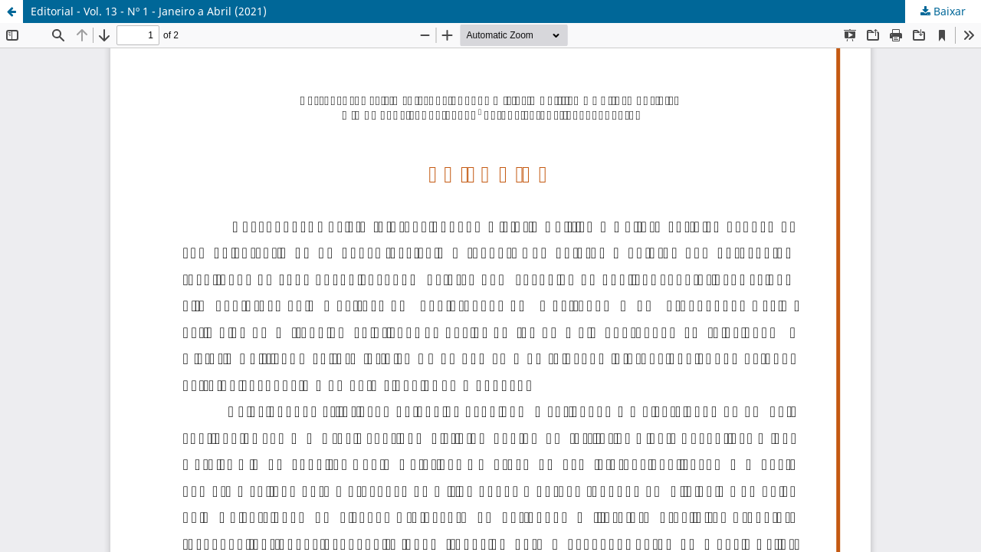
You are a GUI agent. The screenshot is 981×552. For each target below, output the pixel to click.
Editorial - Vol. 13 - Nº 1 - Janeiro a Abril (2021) (149, 11)
